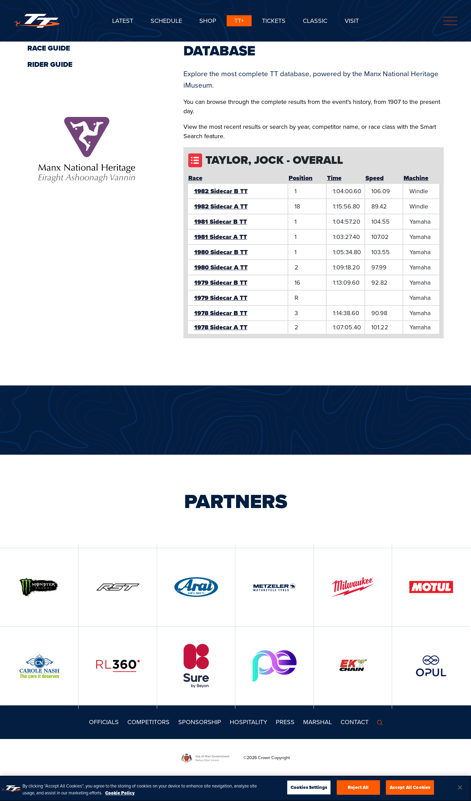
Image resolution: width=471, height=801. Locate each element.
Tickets (274, 20)
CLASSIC (315, 20)
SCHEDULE (166, 20)
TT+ (239, 20)
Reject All (358, 787)
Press (285, 722)
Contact (355, 722)
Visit (352, 20)
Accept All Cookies (410, 787)
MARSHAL (317, 722)
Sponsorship (199, 722)
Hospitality (248, 722)
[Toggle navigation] (450, 21)
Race (195, 178)
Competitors (148, 722)
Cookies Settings (309, 787)
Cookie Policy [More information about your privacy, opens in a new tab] (120, 793)
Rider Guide (49, 64)
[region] (235, 788)
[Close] (460, 787)
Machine (416, 178)
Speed (374, 178)
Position (301, 178)
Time (334, 178)
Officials (104, 722)
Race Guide (48, 48)
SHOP (207, 20)
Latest (122, 20)
